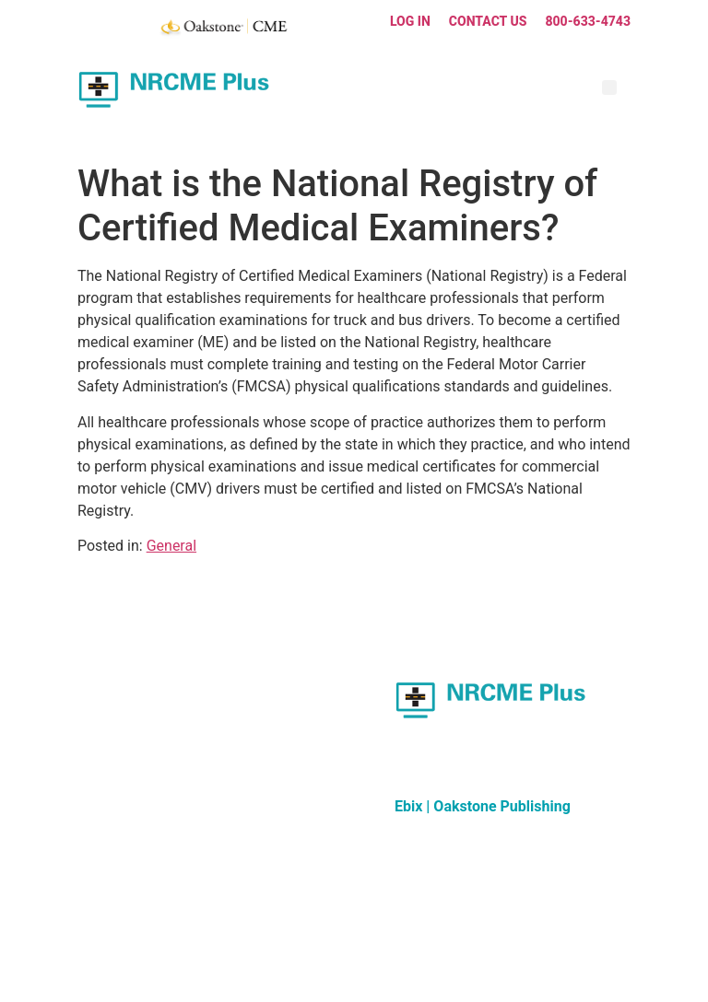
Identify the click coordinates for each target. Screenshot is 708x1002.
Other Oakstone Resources (293, 683)
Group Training (116, 727)
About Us (101, 749)
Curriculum (106, 661)
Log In (410, 21)
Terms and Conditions (389, 947)
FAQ (88, 705)
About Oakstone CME (279, 661)
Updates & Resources (134, 683)
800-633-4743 (588, 21)
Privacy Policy (494, 947)
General (171, 545)
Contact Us (488, 21)
